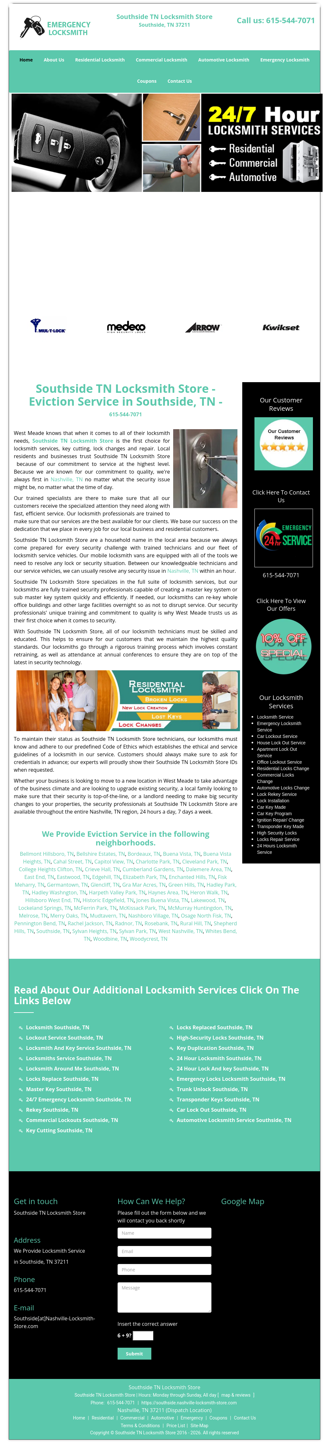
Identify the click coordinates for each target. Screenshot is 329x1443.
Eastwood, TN (73, 877)
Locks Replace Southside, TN (62, 1078)
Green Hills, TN (186, 884)
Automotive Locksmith (223, 60)
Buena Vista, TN (181, 853)
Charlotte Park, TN (157, 861)
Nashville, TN (67, 479)
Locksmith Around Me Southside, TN (72, 1068)
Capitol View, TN (113, 861)
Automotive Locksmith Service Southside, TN (234, 1120)
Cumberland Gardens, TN (152, 869)
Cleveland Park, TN (204, 861)
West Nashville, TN (180, 931)
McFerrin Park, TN (95, 907)
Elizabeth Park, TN (144, 877)
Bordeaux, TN (144, 853)
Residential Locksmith (100, 60)
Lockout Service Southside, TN (64, 1037)
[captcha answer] (143, 1335)
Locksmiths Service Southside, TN (69, 1058)
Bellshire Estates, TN (100, 853)
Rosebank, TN (161, 923)
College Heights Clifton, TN (50, 869)
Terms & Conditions (140, 1425)
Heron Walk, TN (208, 892)
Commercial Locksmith (161, 60)
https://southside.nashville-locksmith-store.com (189, 1402)
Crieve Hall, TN (102, 869)
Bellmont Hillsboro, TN (47, 853)
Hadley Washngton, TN (59, 892)
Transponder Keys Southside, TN (218, 1099)
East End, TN (39, 877)
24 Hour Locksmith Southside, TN (219, 1058)
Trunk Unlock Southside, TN (212, 1089)
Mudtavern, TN (108, 915)
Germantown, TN (67, 884)
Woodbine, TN (110, 938)
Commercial (132, 1417)
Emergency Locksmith (284, 60)
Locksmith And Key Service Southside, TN (78, 1048)
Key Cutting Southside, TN (59, 1130)
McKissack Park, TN (142, 907)
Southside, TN (52, 931)
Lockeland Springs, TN (44, 907)
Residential (103, 1417)
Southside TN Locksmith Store (72, 440)
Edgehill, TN (106, 877)
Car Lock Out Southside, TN (211, 1109)
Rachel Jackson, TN (90, 923)
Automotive (162, 1417)
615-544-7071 (290, 20)
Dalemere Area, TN (208, 869)
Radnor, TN (128, 923)
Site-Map (199, 1425)
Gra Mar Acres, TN (143, 884)
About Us (54, 60)
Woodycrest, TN (149, 938)
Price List (175, 1425)
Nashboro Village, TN (153, 915)
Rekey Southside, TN (52, 1109)
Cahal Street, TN (72, 861)
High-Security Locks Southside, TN (220, 1037)
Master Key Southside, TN (59, 1089)
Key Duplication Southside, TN (215, 1048)
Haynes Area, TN (168, 892)
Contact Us (179, 81)
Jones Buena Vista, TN (162, 900)
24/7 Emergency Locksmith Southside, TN (78, 1099)
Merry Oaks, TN (68, 915)
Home (26, 60)
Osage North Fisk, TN (206, 915)
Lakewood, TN (208, 900)
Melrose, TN (33, 915)
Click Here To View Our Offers (281, 604)
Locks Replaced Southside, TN (215, 1027)
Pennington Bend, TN (39, 923)
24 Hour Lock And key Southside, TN (223, 1068)
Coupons (146, 81)
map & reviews (236, 1395)
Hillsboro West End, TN (52, 900)
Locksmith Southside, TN (57, 1027)
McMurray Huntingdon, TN (199, 907)
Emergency (192, 1417)
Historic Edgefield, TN (108, 900)
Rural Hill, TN (195, 923)
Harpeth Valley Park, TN (117, 892)
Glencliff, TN (105, 884)
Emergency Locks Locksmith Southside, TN (231, 1078)
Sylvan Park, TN (137, 931)
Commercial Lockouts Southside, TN (72, 1120)
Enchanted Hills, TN (192, 877)
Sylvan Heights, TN (94, 931)
